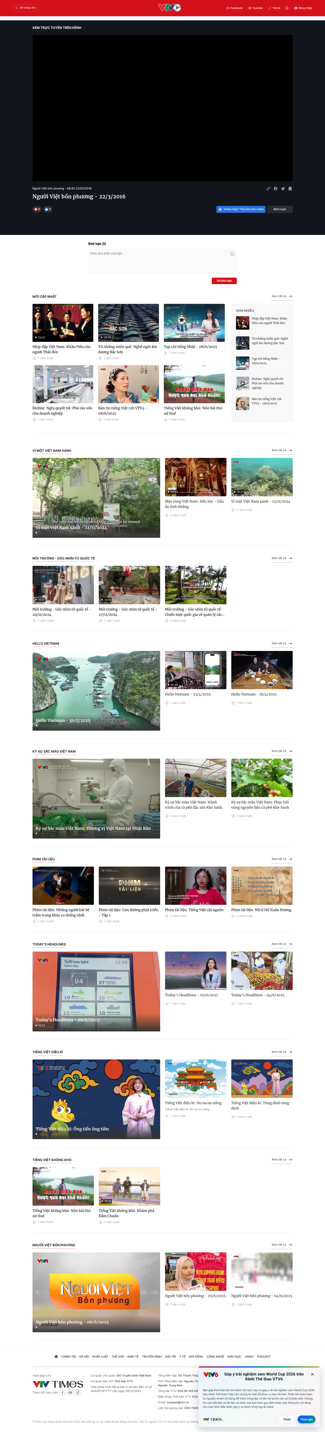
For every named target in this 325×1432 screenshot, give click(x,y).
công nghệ (215, 1356)
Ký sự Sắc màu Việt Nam (54, 751)
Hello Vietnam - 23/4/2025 (188, 694)
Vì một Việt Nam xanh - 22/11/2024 (71, 527)
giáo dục (234, 1356)
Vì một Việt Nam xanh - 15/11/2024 (260, 501)
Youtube (255, 8)
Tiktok (274, 8)
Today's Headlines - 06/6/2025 (68, 1019)
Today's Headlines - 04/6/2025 (258, 995)
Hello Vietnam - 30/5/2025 (63, 720)
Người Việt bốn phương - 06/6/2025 (72, 1322)
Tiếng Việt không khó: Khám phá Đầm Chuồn (126, 1213)
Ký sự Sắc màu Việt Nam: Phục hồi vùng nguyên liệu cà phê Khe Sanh (260, 805)
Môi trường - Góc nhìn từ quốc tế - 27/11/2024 (128, 612)
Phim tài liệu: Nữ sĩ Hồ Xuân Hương (261, 910)
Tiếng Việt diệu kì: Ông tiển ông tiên (72, 1129)
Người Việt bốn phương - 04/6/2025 (261, 1296)
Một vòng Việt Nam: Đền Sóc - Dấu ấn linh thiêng (194, 504)
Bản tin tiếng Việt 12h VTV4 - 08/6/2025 (122, 411)
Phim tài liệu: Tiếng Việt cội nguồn (194, 910)
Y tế (182, 1356)
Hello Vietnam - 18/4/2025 (254, 694)
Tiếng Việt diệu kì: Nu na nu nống (193, 1103)
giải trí (170, 1356)
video (249, 1356)
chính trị (68, 1356)
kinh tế (133, 1356)
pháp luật (100, 1356)
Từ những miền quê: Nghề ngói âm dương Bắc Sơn (127, 349)
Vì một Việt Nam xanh (52, 451)
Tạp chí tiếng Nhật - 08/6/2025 (190, 346)
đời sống (196, 1356)
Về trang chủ (25, 8)
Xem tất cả (282, 296)
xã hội (84, 1356)
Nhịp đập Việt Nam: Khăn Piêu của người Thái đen (61, 349)
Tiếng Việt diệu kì (48, 1052)
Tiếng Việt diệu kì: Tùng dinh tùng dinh (260, 1105)
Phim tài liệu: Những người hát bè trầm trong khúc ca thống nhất (61, 912)
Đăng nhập (303, 8)
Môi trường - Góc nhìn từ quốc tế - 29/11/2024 (62, 612)
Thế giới (118, 1356)
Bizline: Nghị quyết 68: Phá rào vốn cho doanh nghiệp (62, 411)
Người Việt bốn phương (54, 1245)
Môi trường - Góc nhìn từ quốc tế (64, 558)
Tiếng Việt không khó (52, 1160)
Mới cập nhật (45, 296)
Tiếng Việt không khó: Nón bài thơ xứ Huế (193, 411)
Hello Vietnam (46, 643)
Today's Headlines (49, 944)
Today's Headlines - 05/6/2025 (191, 995)
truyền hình (152, 1356)
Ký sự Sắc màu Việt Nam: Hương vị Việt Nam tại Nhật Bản (93, 828)
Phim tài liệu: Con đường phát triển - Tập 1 (128, 912)
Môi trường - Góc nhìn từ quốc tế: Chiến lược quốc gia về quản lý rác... (195, 612)
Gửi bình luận (224, 280)
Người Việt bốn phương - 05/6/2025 (195, 1296)
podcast (264, 1356)
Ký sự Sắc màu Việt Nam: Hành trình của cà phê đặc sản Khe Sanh (194, 805)
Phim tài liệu (44, 859)
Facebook (234, 8)
